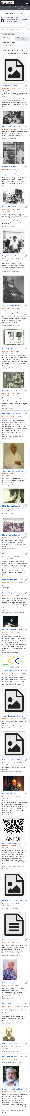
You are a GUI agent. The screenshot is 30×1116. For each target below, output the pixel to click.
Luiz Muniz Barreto (9, 207)
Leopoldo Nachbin (9, 793)
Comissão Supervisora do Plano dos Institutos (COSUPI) (13, 413)
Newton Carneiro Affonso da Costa (13, 940)
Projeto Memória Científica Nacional (13, 900)
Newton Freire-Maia (9, 167)
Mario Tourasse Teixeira (11, 506)
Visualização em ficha (8, 38)
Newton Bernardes (9, 983)
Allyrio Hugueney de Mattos (12, 306)
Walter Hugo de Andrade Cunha (13, 471)
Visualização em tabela (22, 38)
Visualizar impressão (8, 34)
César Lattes (6, 1004)
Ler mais (4, 434)
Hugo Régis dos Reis (9, 391)
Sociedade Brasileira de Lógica (13, 670)
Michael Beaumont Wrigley (12, 629)
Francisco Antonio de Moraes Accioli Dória (13, 1089)
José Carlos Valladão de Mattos (13, 1056)
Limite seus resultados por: (15, 13)
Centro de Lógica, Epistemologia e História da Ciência (13, 716)
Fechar (16, 17)
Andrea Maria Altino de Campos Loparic (13, 86)
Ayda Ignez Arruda (9, 348)
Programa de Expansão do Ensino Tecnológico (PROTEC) (13, 580)
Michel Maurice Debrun (11, 535)
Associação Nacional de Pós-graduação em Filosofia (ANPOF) (13, 843)
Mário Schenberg (8, 554)
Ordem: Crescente (7, 46)
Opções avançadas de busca (12, 30)
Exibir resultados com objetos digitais (16, 53)
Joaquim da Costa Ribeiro (11, 126)
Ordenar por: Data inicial (8, 42)
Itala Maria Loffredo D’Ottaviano (13, 760)
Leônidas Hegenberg (10, 593)
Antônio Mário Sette (9, 1043)
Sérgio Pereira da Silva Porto (12, 256)
